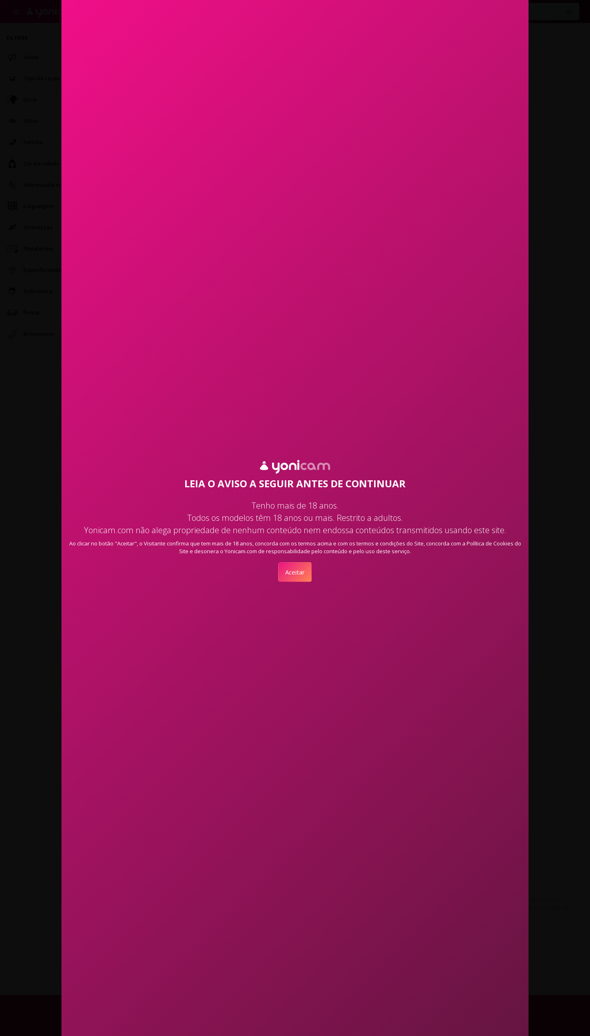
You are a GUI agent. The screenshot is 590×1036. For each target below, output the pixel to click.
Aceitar (295, 572)
